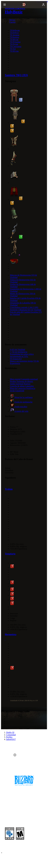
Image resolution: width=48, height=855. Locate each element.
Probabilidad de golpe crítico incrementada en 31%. (22, 355)
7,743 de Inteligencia (18, 352)
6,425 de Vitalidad (17, 349)
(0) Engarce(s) (16, 359)
